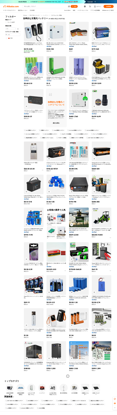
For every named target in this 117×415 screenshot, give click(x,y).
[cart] (90, 6)
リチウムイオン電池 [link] (56, 15)
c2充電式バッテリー (10, 408)
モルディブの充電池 (65, 134)
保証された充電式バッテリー (96, 400)
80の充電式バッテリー (32, 400)
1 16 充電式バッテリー (47, 400)
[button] (69, 6)
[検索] (74, 6)
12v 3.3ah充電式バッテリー (75, 130)
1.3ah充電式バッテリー (58, 130)
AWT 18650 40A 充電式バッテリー (95, 137)
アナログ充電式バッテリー (65, 404)
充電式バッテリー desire (46, 137)
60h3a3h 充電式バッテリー (27, 408)
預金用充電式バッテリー (30, 137)
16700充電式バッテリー (11, 404)
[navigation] (12, 196)
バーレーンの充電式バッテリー (29, 404)
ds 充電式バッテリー (61, 400)
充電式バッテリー (44, 130)
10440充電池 (41, 408)
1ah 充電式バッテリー (30, 130)
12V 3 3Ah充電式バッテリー (50, 134)
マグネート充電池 (61, 137)
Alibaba (25, 15)
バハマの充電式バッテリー (81, 134)
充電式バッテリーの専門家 (76, 137)
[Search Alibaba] (45, 6)
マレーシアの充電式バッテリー (99, 134)
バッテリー (46, 15)
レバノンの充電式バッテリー (47, 404)
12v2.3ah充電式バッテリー (92, 130)
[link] (115, 399)
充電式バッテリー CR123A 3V (78, 400)
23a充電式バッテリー (81, 404)
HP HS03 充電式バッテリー (97, 404)
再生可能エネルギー (35, 15)
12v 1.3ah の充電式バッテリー (32, 134)
